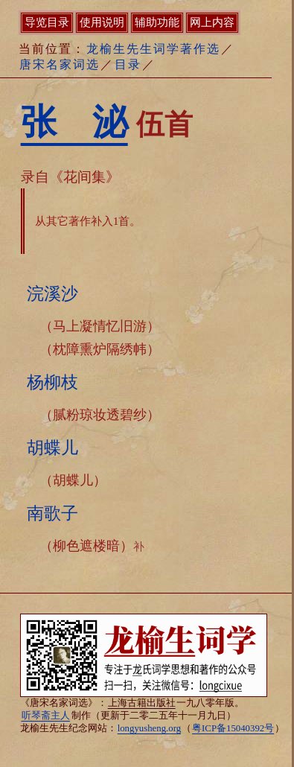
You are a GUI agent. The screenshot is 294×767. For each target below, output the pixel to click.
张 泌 (74, 121)
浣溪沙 (52, 293)
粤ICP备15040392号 (233, 728)
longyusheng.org (149, 728)
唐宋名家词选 (59, 64)
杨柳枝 (52, 382)
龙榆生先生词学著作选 (153, 48)
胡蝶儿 (52, 447)
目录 (128, 64)
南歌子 (52, 513)
